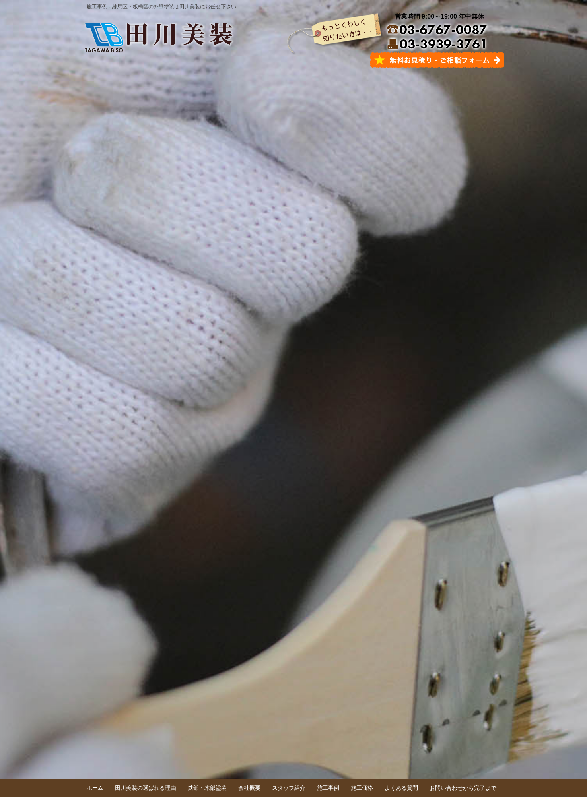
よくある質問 (401, 788)
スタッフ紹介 (288, 788)
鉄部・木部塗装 (207, 788)
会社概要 (249, 788)
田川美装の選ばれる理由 (145, 788)
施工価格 (362, 788)
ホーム (95, 788)
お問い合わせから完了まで (463, 788)
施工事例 (328, 788)
